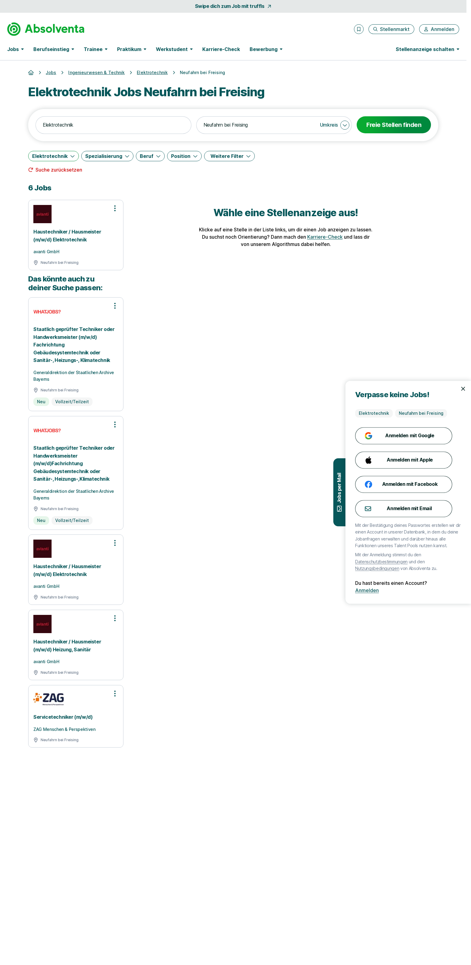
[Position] (184, 156)
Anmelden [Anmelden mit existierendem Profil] (446, 590)
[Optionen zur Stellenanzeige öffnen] (115, 208)
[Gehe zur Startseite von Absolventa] (45, 29)
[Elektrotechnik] (53, 156)
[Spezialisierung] (107, 156)
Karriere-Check (221, 49)
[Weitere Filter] (229, 156)
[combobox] (113, 125)
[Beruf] (150, 156)
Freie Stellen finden (393, 124)
